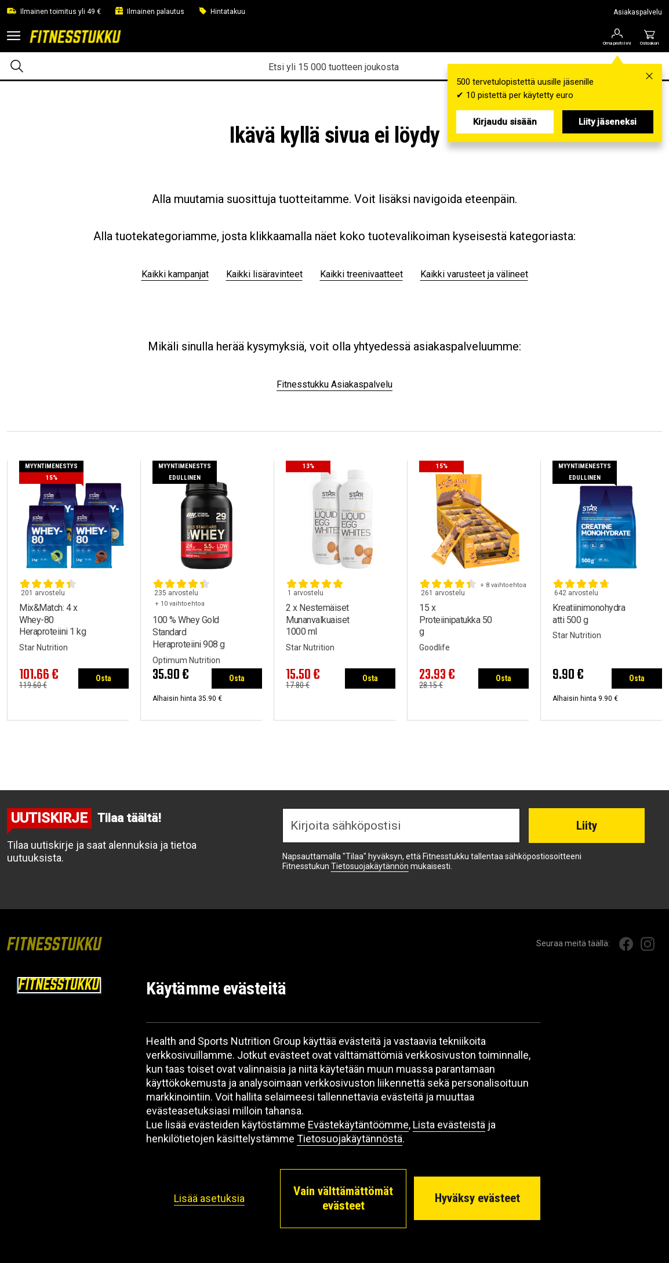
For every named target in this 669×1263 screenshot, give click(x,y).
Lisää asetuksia (209, 1198)
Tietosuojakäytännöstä (349, 1138)
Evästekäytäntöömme (358, 1125)
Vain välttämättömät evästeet (343, 1198)
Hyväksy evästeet (477, 1198)
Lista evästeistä (449, 1125)
